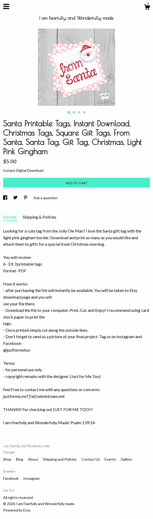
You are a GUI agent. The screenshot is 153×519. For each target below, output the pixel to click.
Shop (7, 459)
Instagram (31, 478)
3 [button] (79, 112)
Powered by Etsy (16, 510)
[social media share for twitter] (15, 198)
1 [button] (68, 112)
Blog (20, 459)
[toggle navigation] (6, 6)
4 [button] (84, 112)
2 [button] (74, 112)
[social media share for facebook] (5, 198)
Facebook (11, 478)
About (33, 459)
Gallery (126, 459)
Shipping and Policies (60, 459)
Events (111, 459)
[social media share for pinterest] (26, 198)
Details (10, 216)
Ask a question (46, 198)
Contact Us (91, 459)
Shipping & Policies (39, 216)
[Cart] (147, 8)
